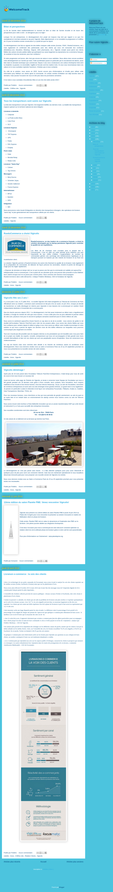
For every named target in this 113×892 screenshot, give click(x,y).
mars (95, 174)
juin (94, 168)
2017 (93, 130)
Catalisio (80, 389)
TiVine (27, 391)
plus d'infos (102, 34)
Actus (12, 285)
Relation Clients (30, 856)
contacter (54, 67)
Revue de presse (95, 111)
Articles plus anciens (75, 862)
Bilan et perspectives (14, 27)
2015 (93, 136)
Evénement (93, 86)
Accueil (43, 862)
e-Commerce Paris (51, 347)
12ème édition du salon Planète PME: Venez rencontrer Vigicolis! (36, 502)
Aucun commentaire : (26, 85)
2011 (93, 190)
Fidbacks (66, 389)
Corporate (92, 107)
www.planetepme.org (56, 536)
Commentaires (96, 63)
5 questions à (94, 100)
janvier (95, 180)
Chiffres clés (14, 88)
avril (95, 171)
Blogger (61, 887)
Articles (94, 59)
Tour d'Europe (94, 114)
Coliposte (92, 97)
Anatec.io (73, 389)
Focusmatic (58, 389)
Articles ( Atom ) (48, 869)
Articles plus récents (12, 862)
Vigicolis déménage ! (14, 370)
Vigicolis (22, 88)
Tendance (92, 104)
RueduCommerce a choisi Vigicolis (21, 233)
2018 (93, 127)
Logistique (93, 93)
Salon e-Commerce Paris (37, 479)
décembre (97, 142)
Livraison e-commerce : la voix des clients (25, 574)
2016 (93, 133)
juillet (95, 165)
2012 (93, 187)
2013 (93, 184)
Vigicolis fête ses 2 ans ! (16, 298)
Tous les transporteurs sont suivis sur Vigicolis (27, 101)
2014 (93, 139)
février (95, 177)
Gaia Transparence (10, 391)
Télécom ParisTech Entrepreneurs (48, 374)
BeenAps (21, 391)
